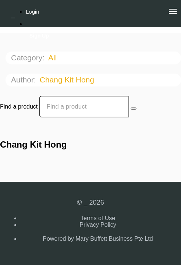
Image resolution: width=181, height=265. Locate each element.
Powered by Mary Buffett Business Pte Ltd (98, 239)
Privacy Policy (97, 225)
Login (32, 11)
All (53, 57)
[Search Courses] (133, 108)
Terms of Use (98, 218)
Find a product (19, 106)
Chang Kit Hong (68, 79)
